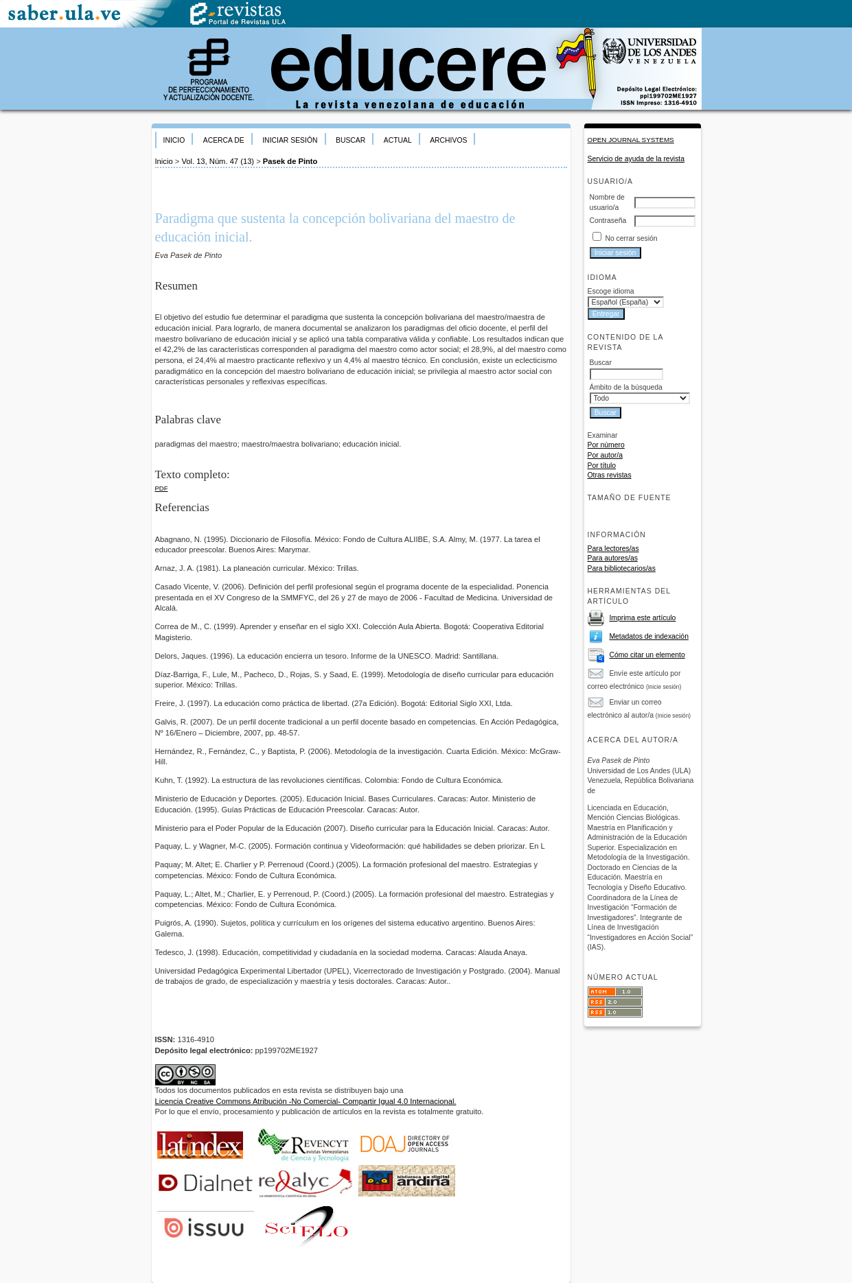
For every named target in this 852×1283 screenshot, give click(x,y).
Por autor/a (605, 455)
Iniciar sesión (289, 140)
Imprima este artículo (642, 618)
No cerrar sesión (631, 238)
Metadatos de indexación (649, 636)
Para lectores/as (613, 548)
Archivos (448, 140)
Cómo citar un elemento (646, 655)
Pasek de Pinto (290, 161)
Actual (398, 140)
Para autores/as (613, 558)
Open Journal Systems (631, 139)
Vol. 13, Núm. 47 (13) (217, 161)
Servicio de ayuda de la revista (636, 159)
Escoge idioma (611, 291)
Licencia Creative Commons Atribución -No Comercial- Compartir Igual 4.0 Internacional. (306, 1101)
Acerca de (223, 140)
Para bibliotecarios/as (622, 568)
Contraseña (608, 220)
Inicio (174, 140)
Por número (606, 445)
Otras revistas (610, 475)
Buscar (350, 140)
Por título (602, 465)
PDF (161, 488)
